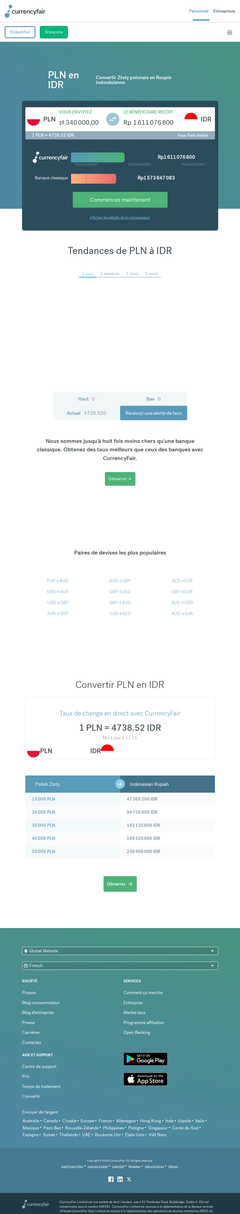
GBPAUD (120, 602)
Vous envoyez (75, 112)
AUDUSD (182, 602)
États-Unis (134, 1135)
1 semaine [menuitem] (109, 273)
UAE (86, 1135)
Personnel (198, 11)
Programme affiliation (143, 1022)
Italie (199, 1121)
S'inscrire (54, 32)
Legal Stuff (118, 1166)
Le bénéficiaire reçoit (148, 112)
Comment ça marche (143, 992)
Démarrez (120, 479)
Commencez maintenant (120, 199)
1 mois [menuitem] (132, 273)
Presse (28, 1022)
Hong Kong (150, 1121)
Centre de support (39, 1066)
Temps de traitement (41, 1086)
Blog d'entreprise (38, 1012)
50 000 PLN (43, 851)
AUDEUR (182, 613)
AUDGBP (120, 581)
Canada (51, 1121)
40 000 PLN (43, 838)
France (105, 1121)
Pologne (136, 1128)
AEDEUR (182, 581)
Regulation (135, 1166)
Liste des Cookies (98, 1166)
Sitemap (173, 1166)
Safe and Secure (154, 1166)
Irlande (184, 1121)
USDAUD (58, 592)
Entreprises (224, 11)
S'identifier (20, 32)
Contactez (31, 1042)
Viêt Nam (157, 1135)
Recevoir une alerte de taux (153, 413)
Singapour (158, 1128)
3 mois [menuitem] (151, 273)
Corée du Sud (185, 1128)
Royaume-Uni (108, 1135)
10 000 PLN (43, 799)
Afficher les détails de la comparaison (120, 217)
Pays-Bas (52, 1128)
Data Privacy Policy (72, 1166)
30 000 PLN (43, 825)
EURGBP (57, 613)
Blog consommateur (41, 1003)
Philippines (113, 1128)
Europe (87, 1121)
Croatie (69, 1121)
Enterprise (133, 1003)
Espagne (30, 1135)
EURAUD (57, 581)
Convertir (31, 1096)
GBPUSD (120, 592)
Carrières (31, 1032)
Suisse (49, 1135)
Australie (31, 1121)
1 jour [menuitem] (87, 273)
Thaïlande (68, 1135)
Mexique (31, 1128)
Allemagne (126, 1121)
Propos (29, 992)
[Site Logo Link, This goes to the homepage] (25, 11)
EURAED (120, 613)
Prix (26, 1076)
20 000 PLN (43, 812)
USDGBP (58, 602)
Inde (169, 1121)
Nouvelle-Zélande (82, 1128)
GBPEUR (182, 592)
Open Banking (136, 1032)
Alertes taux (134, 1012)
